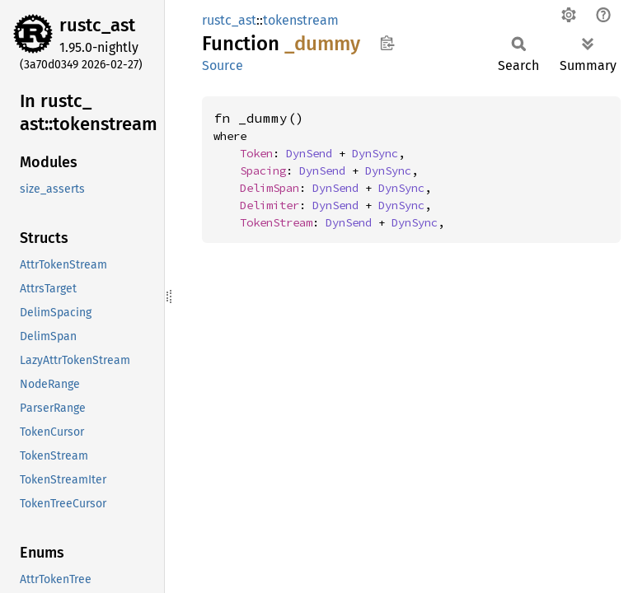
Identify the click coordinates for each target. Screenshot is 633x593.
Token (256, 153)
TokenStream (276, 222)
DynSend (309, 153)
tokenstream (301, 20)
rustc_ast (97, 25)
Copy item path (387, 43)
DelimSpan (269, 187)
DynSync (375, 153)
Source (222, 65)
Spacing (263, 170)
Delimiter (269, 205)
